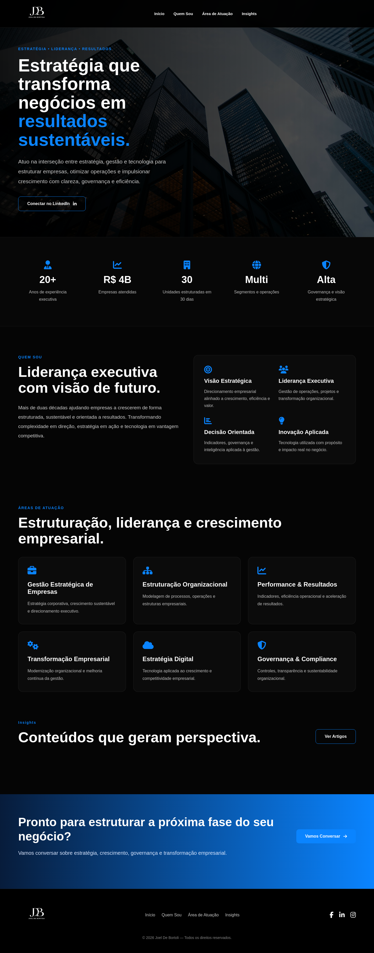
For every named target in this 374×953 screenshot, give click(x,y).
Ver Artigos (336, 736)
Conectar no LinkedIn (52, 203)
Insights (249, 13)
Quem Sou (183, 13)
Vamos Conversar (326, 836)
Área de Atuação (217, 13)
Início (159, 13)
